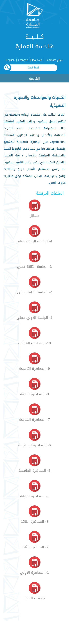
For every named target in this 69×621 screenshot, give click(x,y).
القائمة (34, 78)
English (10, 60)
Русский (37, 60)
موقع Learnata (54, 60)
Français (23, 60)
